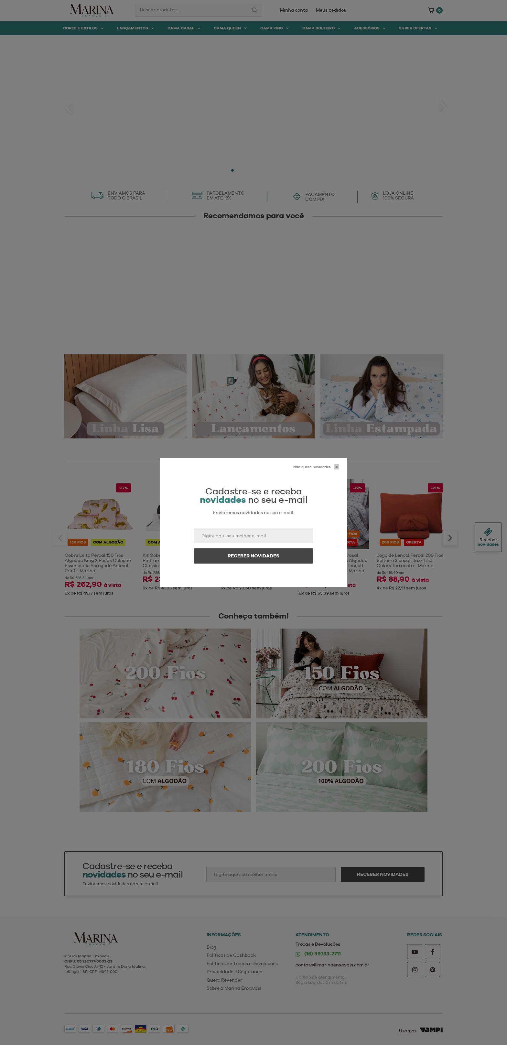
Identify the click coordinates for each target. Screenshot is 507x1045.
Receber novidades (253, 556)
